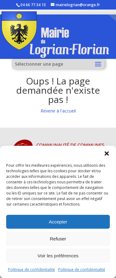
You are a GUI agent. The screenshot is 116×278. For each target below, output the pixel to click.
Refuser (58, 238)
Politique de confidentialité (31, 269)
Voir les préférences (58, 255)
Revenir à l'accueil (58, 111)
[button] (107, 153)
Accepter (58, 221)
